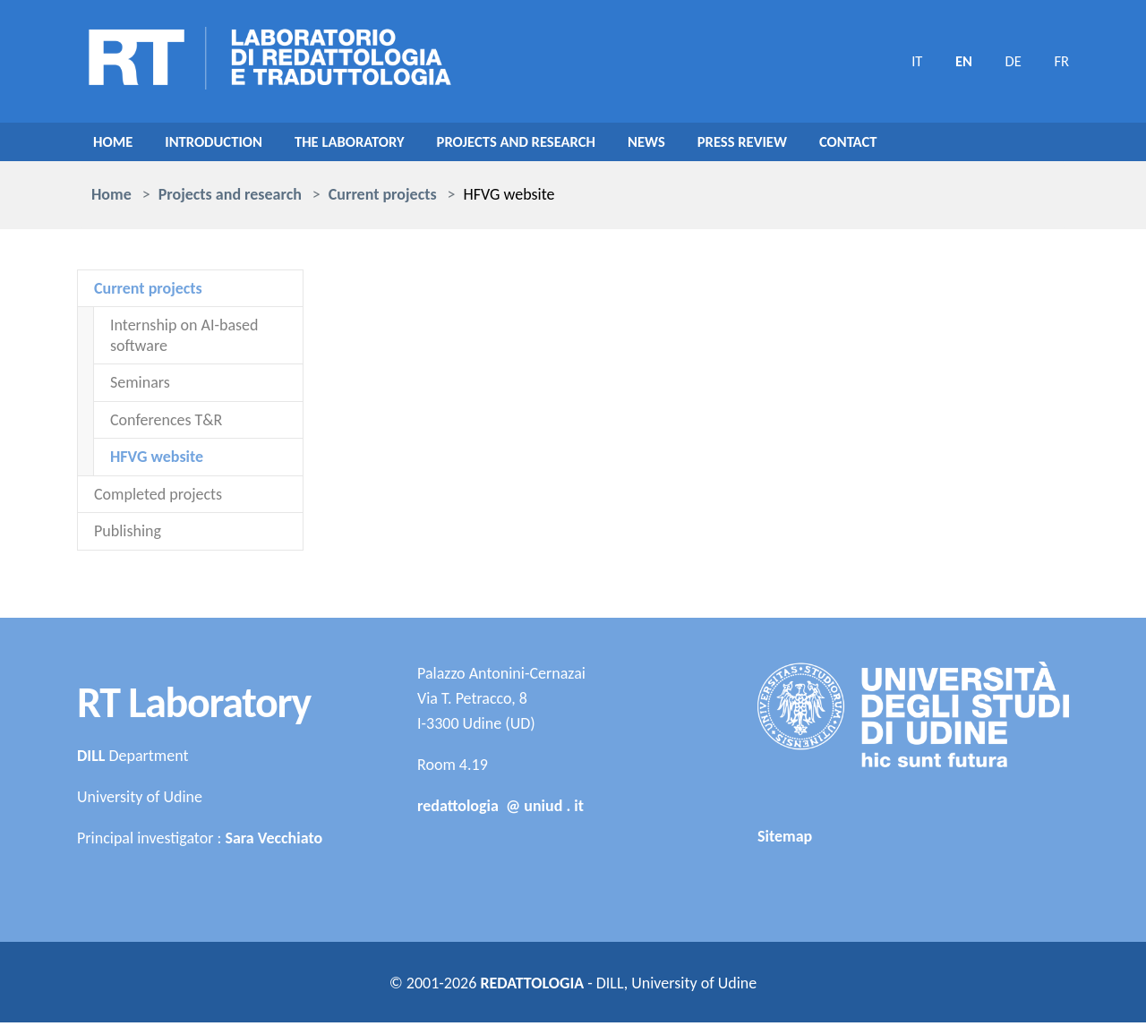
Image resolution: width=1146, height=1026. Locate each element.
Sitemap (784, 841)
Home (114, 144)
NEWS (683, 144)
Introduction (221, 144)
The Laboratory (365, 144)
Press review (785, 144)
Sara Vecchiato (273, 841)
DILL (91, 759)
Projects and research (544, 144)
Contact (897, 144)
